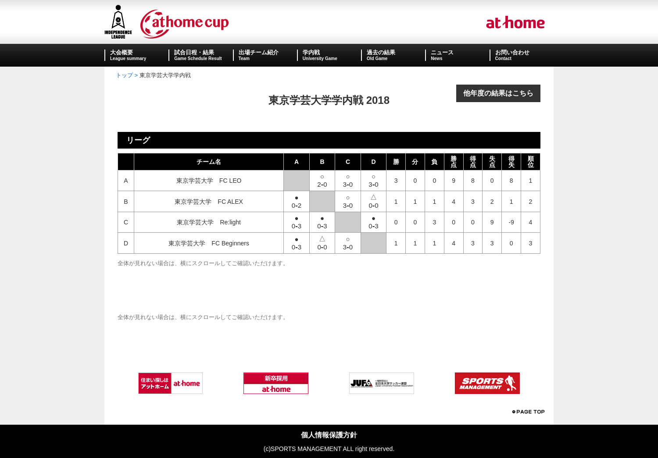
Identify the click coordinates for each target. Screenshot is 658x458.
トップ (124, 75)
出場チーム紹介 (259, 52)
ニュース (442, 52)
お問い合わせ (512, 52)
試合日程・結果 (194, 52)
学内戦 (311, 52)
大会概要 (121, 52)
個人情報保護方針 (329, 435)
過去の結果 (381, 52)
